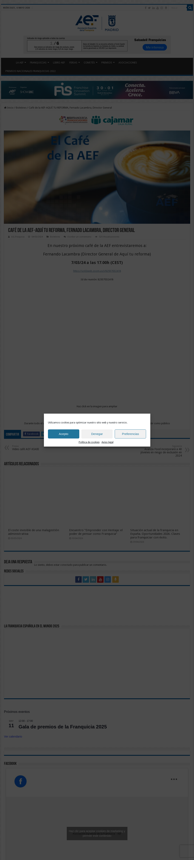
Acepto (63, 434)
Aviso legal (107, 442)
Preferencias (130, 434)
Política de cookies (89, 442)
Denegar (97, 434)
